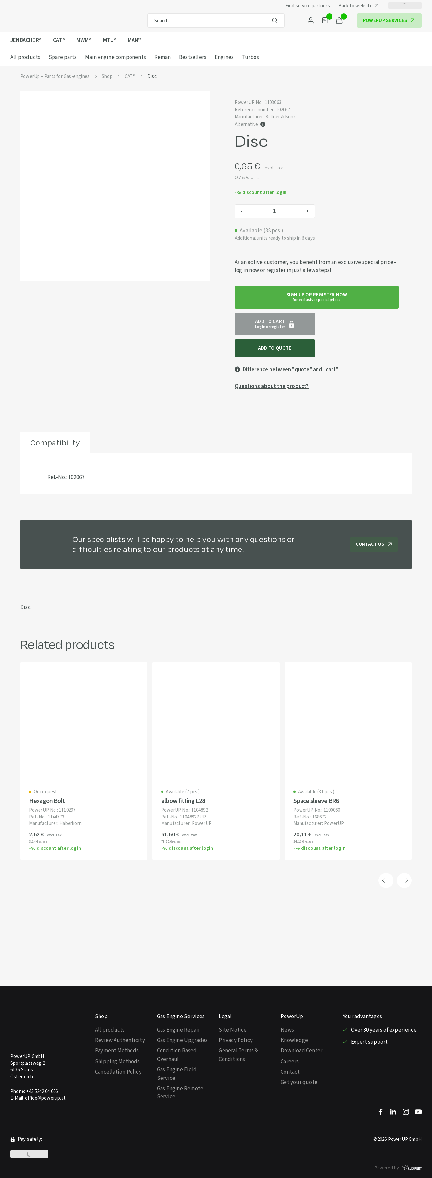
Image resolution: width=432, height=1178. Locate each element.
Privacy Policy (236, 1020)
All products (110, 1010)
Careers (290, 1042)
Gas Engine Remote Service (180, 1073)
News (287, 1010)
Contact (290, 1052)
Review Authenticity (120, 1020)
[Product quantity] (275, 211)
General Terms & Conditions (238, 1035)
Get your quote (299, 1063)
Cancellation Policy (118, 1052)
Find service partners (307, 5)
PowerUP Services (390, 20)
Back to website (359, 5)
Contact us (374, 523)
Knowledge (294, 1020)
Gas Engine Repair (178, 1010)
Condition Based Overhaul (177, 1035)
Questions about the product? (272, 365)
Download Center (301, 1031)
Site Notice (233, 1010)
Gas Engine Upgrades (182, 1020)
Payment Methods (117, 1031)
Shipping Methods (117, 1042)
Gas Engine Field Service (177, 1054)
